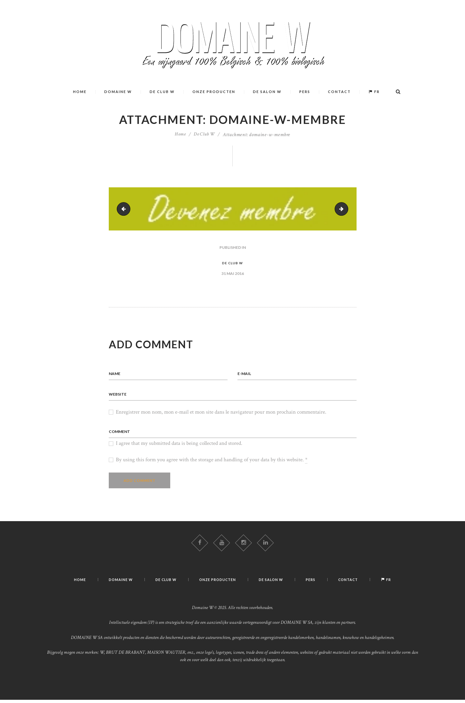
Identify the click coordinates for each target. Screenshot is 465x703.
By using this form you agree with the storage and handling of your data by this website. (211, 462)
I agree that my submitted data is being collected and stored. (179, 445)
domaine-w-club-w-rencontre (345, 208)
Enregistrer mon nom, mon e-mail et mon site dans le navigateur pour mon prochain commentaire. (221, 413)
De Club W (204, 134)
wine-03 (125, 208)
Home (179, 134)
